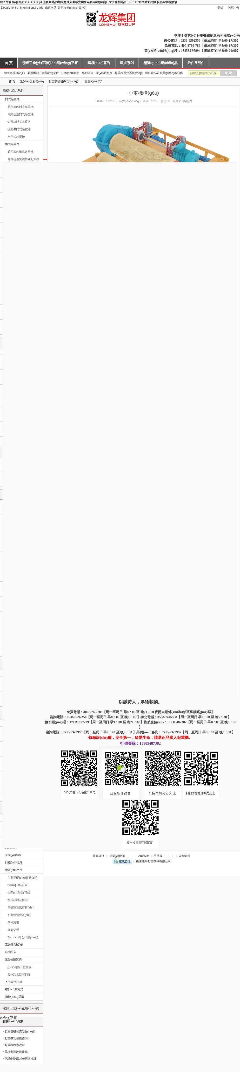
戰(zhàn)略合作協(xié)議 (23, 937)
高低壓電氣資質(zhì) (20, 907)
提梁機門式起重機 (19, 129)
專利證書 (87, 73)
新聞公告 (11, 952)
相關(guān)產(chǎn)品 (161, 63)
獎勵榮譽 (13, 930)
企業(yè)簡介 (13, 855)
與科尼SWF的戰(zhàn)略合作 (164, 73)
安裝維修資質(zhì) (19, 915)
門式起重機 (12, 99)
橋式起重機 (12, 144)
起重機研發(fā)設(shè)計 (64, 81)
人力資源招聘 (13, 982)
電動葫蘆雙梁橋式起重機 (23, 159)
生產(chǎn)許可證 (18, 892)
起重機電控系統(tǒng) (129, 73)
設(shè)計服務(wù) (32, 81)
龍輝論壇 (98, 856)
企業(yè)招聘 (117, 856)
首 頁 (9, 63)
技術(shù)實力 (70, 73)
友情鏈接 (185, 856)
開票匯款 (33, 73)
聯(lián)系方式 (14, 989)
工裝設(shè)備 (14, 944)
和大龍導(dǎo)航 (14, 73)
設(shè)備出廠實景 (19, 967)
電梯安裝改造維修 (16, 1051)
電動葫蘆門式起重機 (20, 114)
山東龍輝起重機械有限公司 (2, 81)
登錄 (220, 7)
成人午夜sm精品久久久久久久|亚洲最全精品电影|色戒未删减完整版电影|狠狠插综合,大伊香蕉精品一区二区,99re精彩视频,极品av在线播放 (88, 2)
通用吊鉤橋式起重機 (20, 151)
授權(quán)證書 (17, 885)
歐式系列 (127, 63)
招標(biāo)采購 (14, 997)
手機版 (158, 856)
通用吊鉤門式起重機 (20, 107)
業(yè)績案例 (104, 73)
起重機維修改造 (15, 1045)
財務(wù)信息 (13, 862)
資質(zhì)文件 (50, 73)
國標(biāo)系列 (99, 63)
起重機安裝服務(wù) (17, 1038)
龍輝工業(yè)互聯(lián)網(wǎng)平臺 (50, 63)
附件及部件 (195, 63)
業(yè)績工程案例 (18, 974)
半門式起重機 (16, 136)
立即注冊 (233, 7)
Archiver (143, 856)
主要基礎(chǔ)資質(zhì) (22, 877)
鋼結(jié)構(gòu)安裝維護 (20, 1058)
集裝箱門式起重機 (19, 122)
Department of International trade (22, 7)
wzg (136, 101)
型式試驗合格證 (17, 900)
